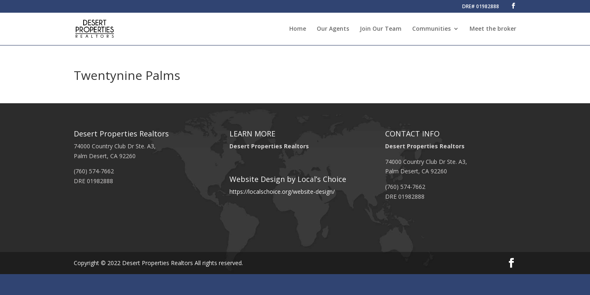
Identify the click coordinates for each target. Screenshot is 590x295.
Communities (431, 29)
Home (297, 29)
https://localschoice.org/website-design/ (282, 191)
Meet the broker (493, 29)
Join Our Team (381, 29)
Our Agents (333, 29)
